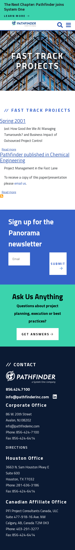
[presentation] (46, 263)
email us (20, 183)
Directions (17, 447)
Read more (9, 149)
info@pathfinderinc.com (22, 426)
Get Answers (35, 334)
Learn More (17, 16)
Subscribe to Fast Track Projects (1, 196)
